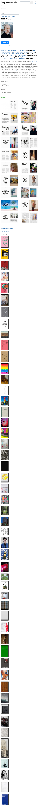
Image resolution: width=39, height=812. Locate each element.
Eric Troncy (34, 61)
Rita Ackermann (5, 58)
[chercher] (25, 2)
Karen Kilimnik (25, 57)
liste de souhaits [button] (6, 45)
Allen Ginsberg (14, 58)
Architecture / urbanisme (7, 228)
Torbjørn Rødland (5, 50)
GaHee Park (4, 53)
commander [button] (5, 42)
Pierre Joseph (14, 50)
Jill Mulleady (21, 50)
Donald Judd (32, 52)
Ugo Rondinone (8, 52)
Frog (13, 16)
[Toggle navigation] (3, 7)
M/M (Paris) (16, 70)
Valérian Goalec (14, 55)
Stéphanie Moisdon (6, 63)
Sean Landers (22, 55)
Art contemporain (5, 231)
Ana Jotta (25, 52)
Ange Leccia (11, 53)
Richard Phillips (19, 53)
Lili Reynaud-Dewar (18, 52)
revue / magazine (5, 16)
